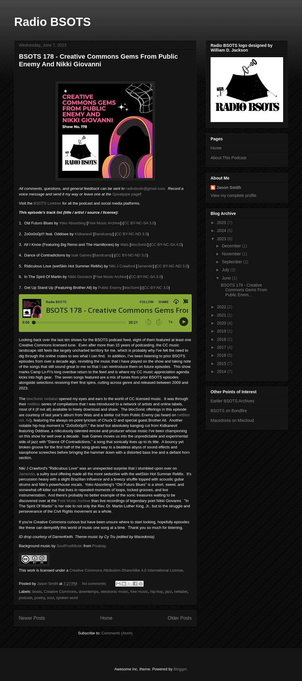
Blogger (179, 669)
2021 (222, 315)
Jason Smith (228, 187)
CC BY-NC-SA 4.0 (166, 244)
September (232, 261)
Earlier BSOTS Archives (233, 401)
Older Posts (180, 618)
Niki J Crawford (122, 266)
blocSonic (139, 244)
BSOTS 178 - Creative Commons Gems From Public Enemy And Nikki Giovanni (98, 60)
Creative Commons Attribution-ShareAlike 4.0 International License (126, 570)
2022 (222, 307)
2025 (222, 222)
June (227, 278)
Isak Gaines (81, 255)
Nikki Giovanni (80, 276)
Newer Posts (32, 618)
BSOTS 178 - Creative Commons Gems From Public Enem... (244, 290)
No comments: (95, 583)
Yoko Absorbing (72, 223)
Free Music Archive (104, 223)
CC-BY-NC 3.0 (156, 287)
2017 (222, 347)
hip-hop (156, 591)
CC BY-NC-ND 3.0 (131, 234)
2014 (222, 371)
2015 (222, 363)
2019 (222, 331)
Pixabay (99, 546)
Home (106, 618)
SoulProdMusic (69, 546)
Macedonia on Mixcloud (232, 420)
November (232, 253)
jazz (168, 591)
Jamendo (145, 266)
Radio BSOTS (52, 21)
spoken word (67, 598)
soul (50, 598)
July (226, 269)
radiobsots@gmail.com (145, 188)
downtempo (89, 591)
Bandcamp (103, 234)
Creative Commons (60, 591)
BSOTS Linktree (47, 203)
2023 (222, 238)
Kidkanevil (83, 234)
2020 (222, 323)
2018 (222, 339)
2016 (222, 355)
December (232, 246)
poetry (40, 598)
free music (139, 591)
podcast (25, 598)
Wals (124, 244)
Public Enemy (110, 287)
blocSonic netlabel (42, 399)
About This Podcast (228, 157)
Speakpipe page (126, 194)
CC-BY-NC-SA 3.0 (145, 276)
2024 (222, 230)
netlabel (181, 591)
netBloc (33, 404)
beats (37, 591)
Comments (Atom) (116, 633)
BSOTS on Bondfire (229, 410)
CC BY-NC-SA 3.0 (139, 223)
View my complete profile (233, 195)
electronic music (114, 591)
